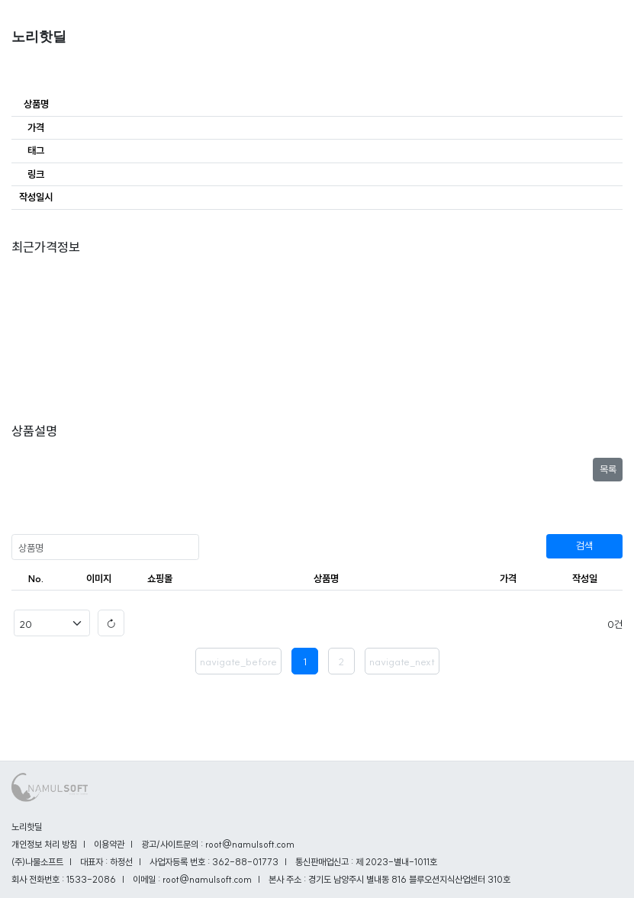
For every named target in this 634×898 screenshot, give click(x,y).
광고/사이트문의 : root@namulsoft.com (217, 844)
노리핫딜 (38, 36)
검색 (584, 545)
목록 (608, 469)
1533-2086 (91, 879)
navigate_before (238, 661)
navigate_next (402, 661)
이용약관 (109, 844)
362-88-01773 (245, 861)
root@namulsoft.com (207, 879)
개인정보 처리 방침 (44, 844)
